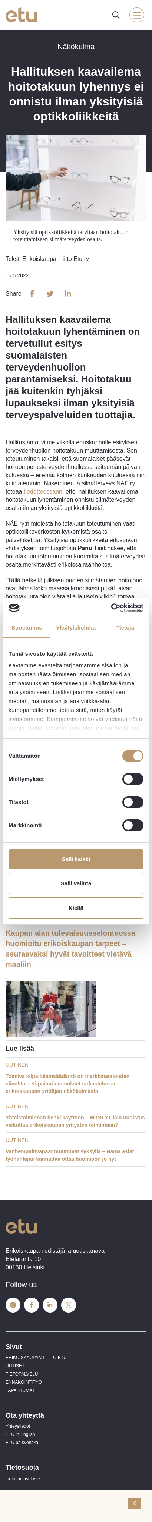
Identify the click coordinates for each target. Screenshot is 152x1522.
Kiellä (76, 908)
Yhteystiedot (18, 1426)
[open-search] (116, 15)
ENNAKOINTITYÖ (24, 1382)
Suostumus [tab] (26, 627)
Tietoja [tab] (125, 627)
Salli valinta (76, 883)
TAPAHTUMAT (20, 1390)
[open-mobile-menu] (136, 15)
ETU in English (20, 1434)
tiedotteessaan (43, 491)
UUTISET (15, 1365)
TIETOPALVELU (22, 1374)
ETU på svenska (22, 1442)
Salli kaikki (76, 859)
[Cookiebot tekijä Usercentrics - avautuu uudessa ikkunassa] (111, 607)
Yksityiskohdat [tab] (76, 627)
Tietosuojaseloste (23, 1478)
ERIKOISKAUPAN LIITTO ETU (36, 1357)
